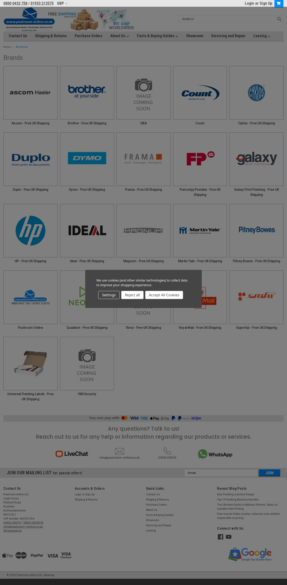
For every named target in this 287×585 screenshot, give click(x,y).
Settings (109, 294)
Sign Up (266, 3)
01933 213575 (42, 3)
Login (249, 3)
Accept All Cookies (164, 294)
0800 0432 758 (15, 3)
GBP (62, 3)
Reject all (132, 294)
